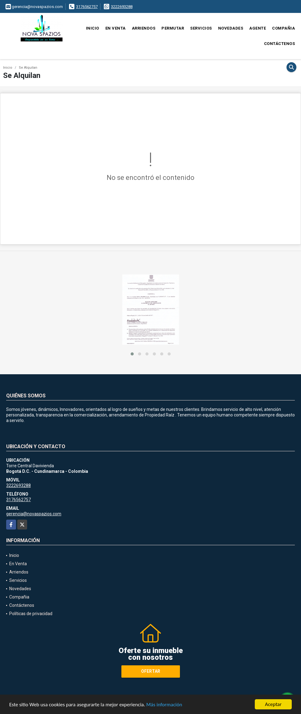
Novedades (230, 28)
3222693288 (121, 6)
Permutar (172, 28)
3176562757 (87, 6)
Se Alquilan (28, 68)
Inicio (92, 28)
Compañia (283, 28)
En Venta (115, 28)
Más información (164, 704)
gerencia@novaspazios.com (33, 513)
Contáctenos (279, 43)
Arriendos (144, 28)
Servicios (201, 28)
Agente (257, 28)
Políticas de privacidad (30, 613)
